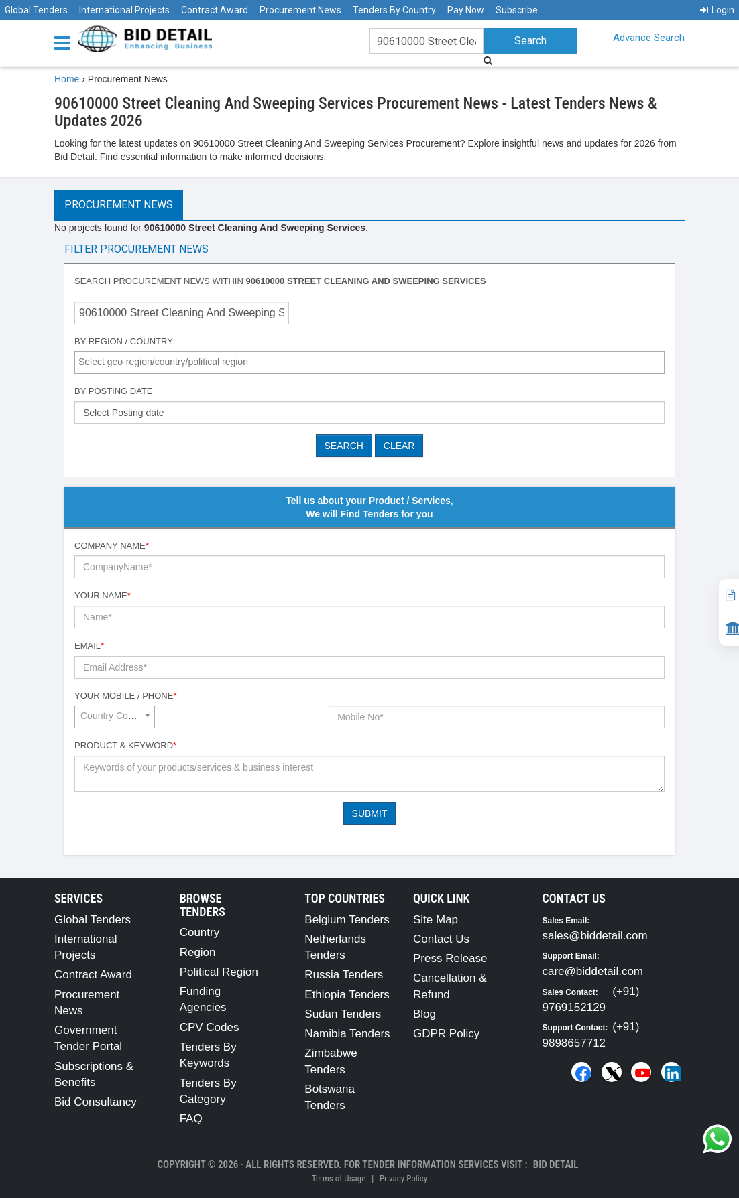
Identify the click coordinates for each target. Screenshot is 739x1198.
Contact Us (441, 939)
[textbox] (372, 362)
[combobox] (369, 362)
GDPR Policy (446, 1033)
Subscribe (517, 10)
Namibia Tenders (347, 1033)
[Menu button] (65, 42)
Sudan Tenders (342, 1014)
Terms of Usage (338, 1178)
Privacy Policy (403, 1178)
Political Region (219, 972)
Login (717, 10)
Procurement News (300, 10)
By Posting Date (113, 391)
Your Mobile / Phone (125, 696)
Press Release (450, 958)
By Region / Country (123, 341)
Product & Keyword (125, 745)
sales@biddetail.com (595, 935)
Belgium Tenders (346, 919)
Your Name (102, 595)
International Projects (124, 10)
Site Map (435, 919)
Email (89, 646)
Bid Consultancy (95, 1101)
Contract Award (214, 10)
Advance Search (649, 37)
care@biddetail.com (593, 971)
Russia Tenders (343, 974)
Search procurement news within (280, 281)
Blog (424, 1014)
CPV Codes (209, 1027)
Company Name (111, 546)
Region (198, 952)
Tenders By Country (394, 10)
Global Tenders (36, 10)
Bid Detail (556, 1164)
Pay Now (465, 10)
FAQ (191, 1118)
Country (200, 932)
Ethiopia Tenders (346, 994)
